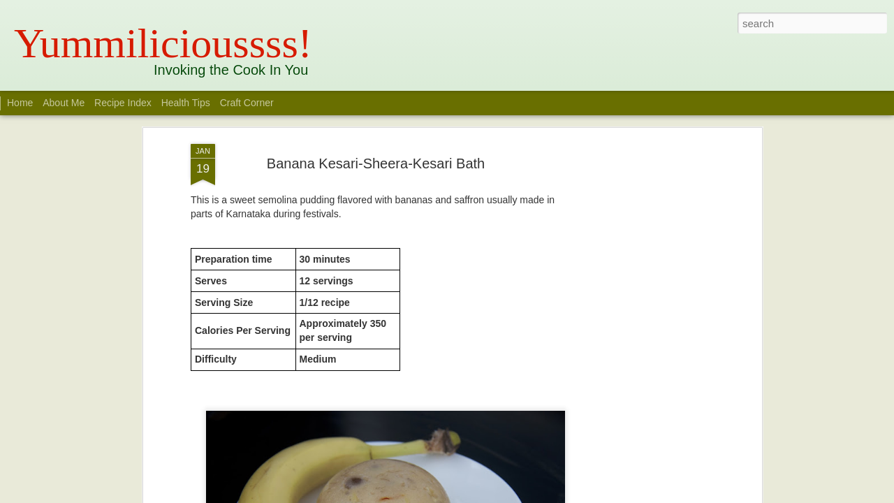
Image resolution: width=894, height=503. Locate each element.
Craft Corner (247, 102)
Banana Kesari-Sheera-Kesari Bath (376, 151)
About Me (64, 102)
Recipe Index (123, 102)
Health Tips (187, 102)
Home (20, 102)
